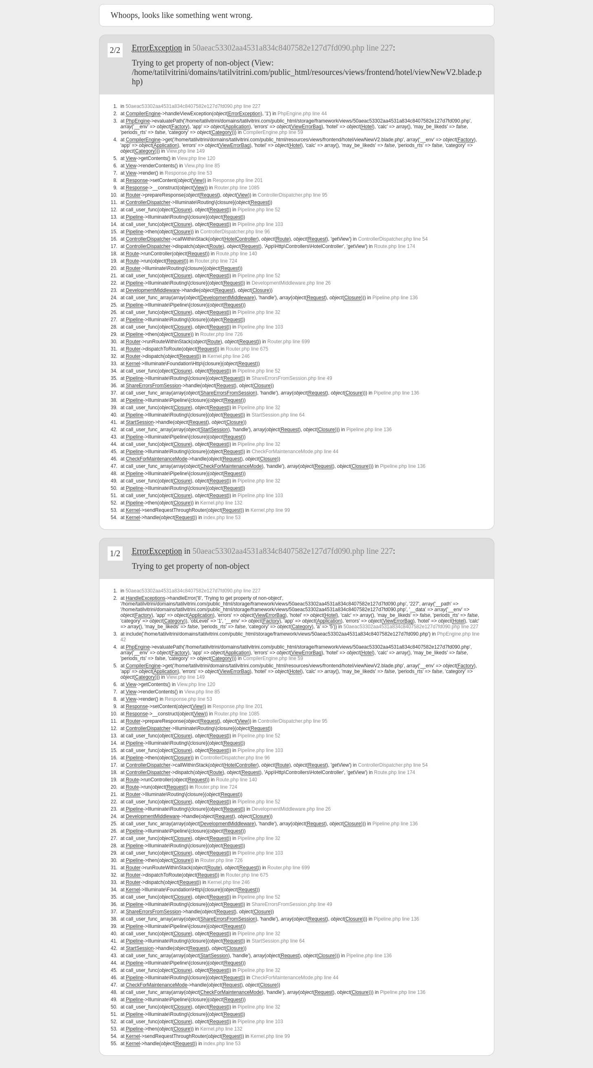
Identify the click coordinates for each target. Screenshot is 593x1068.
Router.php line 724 (216, 261)
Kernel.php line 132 (221, 503)
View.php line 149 (185, 151)
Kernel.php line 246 (228, 356)
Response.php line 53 (188, 173)
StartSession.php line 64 (277, 415)
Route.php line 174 (394, 246)
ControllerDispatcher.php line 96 (235, 232)
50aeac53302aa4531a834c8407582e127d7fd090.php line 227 (292, 47)
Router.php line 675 (247, 349)
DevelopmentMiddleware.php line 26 (291, 283)
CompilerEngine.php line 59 (273, 132)
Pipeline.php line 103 (260, 224)
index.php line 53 (221, 517)
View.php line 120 (196, 158)
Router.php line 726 (221, 334)
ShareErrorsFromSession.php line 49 (291, 378)
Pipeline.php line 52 (259, 210)
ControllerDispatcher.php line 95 (293, 195)
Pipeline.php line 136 (395, 297)
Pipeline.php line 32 (259, 312)
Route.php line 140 (236, 254)
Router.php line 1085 (237, 188)
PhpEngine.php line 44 (302, 113)
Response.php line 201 (238, 180)
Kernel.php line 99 (270, 510)
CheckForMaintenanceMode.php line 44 (294, 451)
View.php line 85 (202, 166)
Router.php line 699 (288, 341)
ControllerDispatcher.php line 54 (393, 239)
